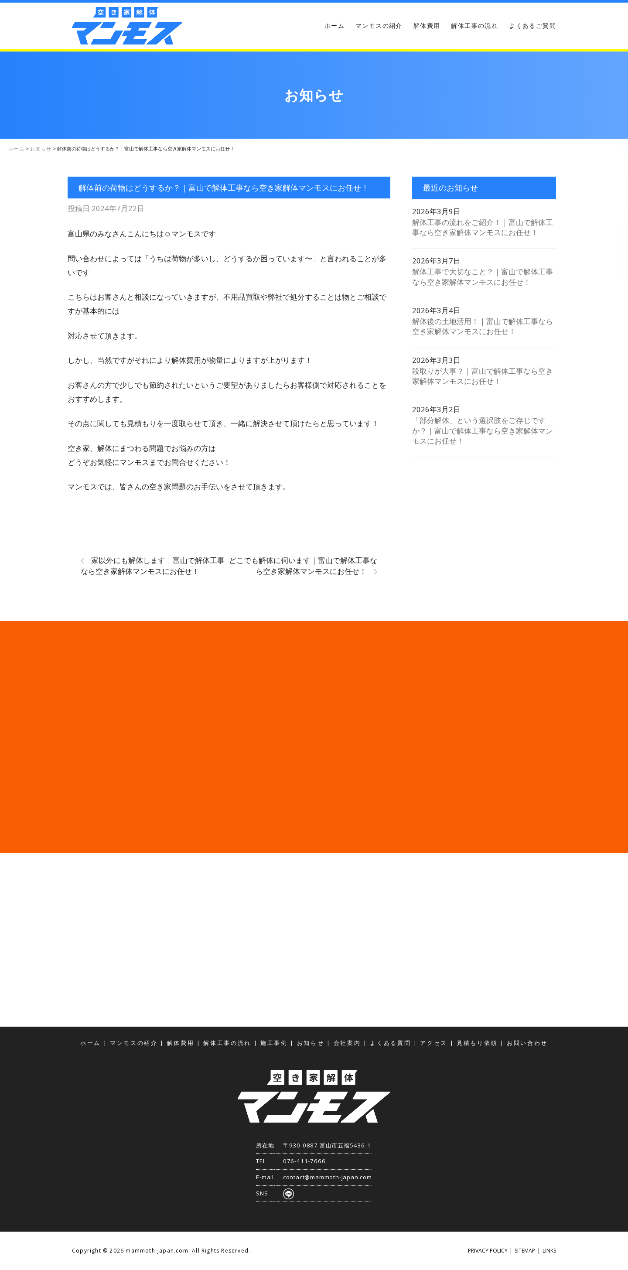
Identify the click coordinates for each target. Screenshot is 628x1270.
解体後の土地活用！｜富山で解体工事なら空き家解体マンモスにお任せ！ (482, 326)
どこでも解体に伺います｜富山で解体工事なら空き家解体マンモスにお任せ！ (303, 565)
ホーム (334, 25)
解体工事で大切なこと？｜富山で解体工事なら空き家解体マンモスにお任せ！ (482, 276)
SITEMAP (525, 1250)
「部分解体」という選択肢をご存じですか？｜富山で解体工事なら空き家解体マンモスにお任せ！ (482, 430)
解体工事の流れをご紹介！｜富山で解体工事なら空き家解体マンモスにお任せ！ (482, 227)
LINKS (549, 1250)
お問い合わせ (619, 190)
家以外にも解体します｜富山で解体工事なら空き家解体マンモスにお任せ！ (153, 565)
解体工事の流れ (474, 25)
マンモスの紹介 (379, 25)
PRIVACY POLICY (488, 1250)
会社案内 (347, 1043)
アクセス (619, 251)
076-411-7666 (304, 1161)
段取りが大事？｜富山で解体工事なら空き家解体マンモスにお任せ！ (482, 376)
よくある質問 (390, 1043)
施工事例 (274, 1043)
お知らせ (310, 1043)
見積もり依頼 (619, 123)
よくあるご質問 (532, 25)
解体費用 (426, 25)
